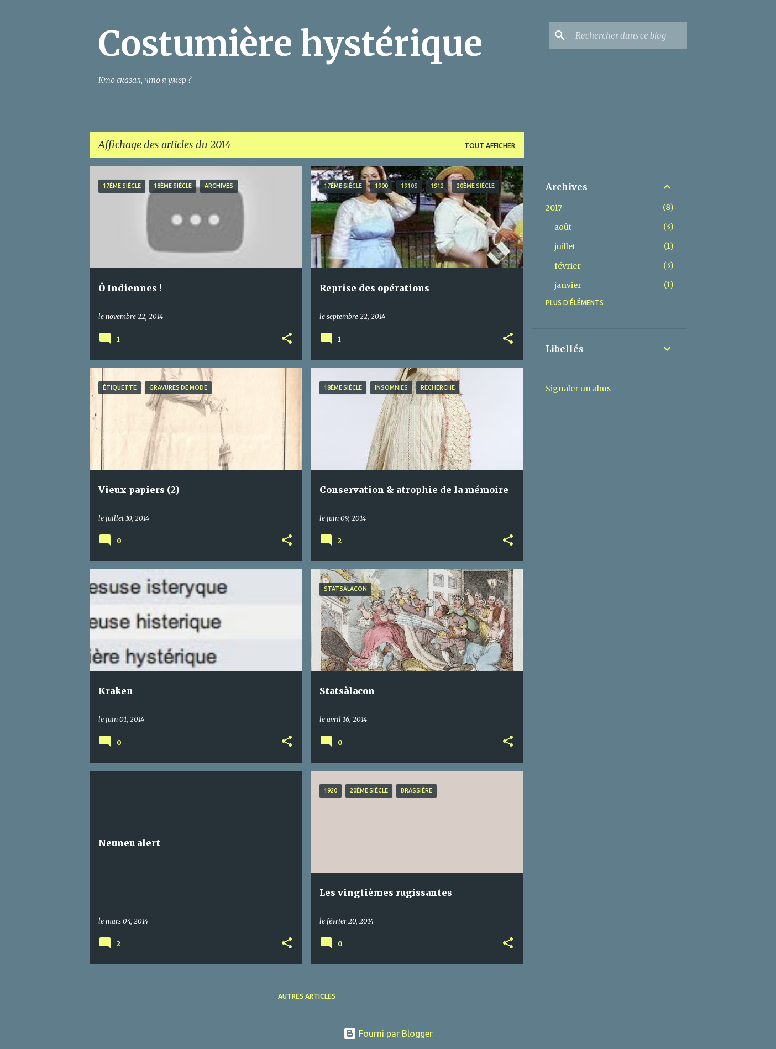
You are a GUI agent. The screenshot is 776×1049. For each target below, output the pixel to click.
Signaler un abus (578, 389)
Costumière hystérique (290, 43)
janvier (567, 285)
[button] (286, 339)
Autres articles (306, 996)
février (567, 266)
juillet (564, 246)
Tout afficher (489, 145)
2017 (554, 208)
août (562, 227)
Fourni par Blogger (388, 1033)
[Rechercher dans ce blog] (629, 35)
